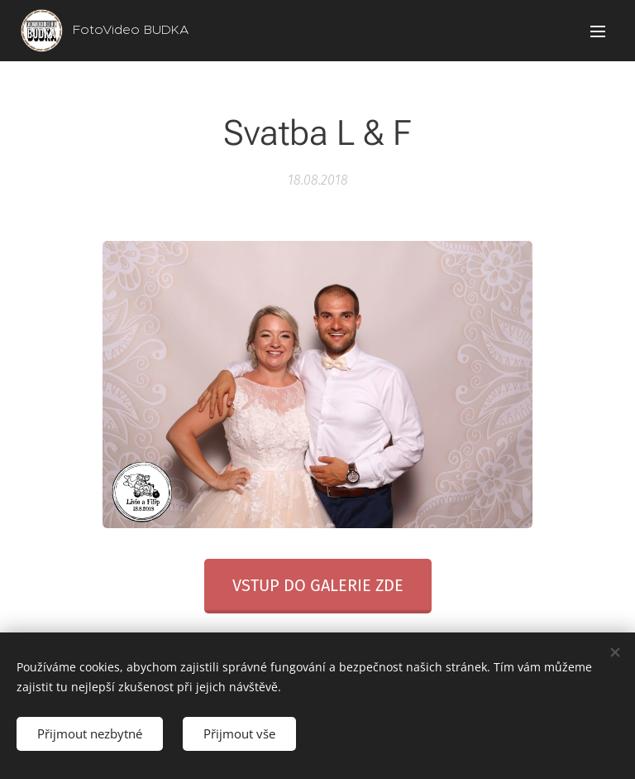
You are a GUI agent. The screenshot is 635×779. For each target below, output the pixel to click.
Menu (597, 31)
